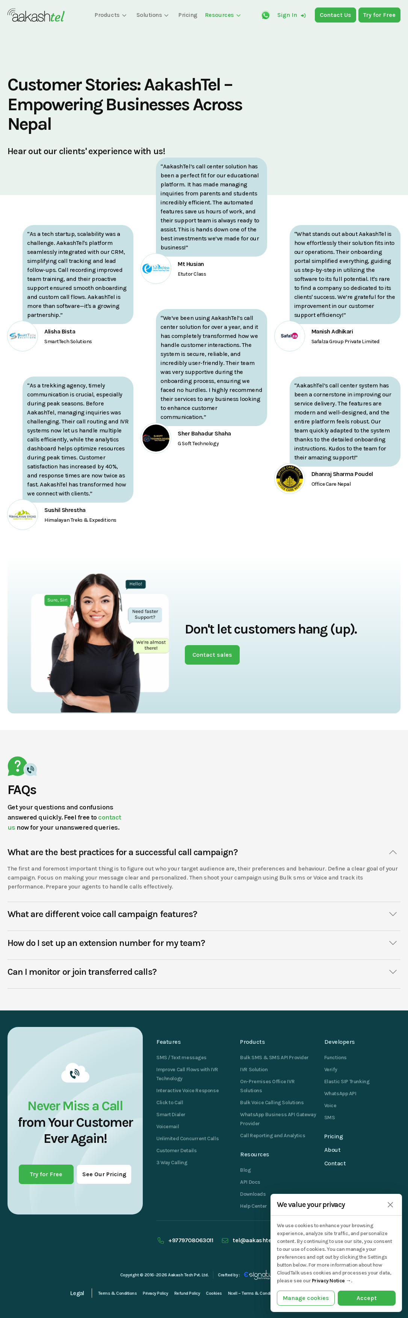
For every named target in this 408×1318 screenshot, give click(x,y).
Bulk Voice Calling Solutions (272, 1102)
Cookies (214, 1293)
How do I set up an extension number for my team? (204, 942)
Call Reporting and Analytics (272, 1135)
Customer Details (176, 1150)
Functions (335, 1057)
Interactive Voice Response (187, 1090)
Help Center (253, 1206)
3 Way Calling (171, 1162)
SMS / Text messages (181, 1057)
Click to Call (169, 1102)
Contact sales (212, 654)
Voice (330, 1105)
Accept (367, 1297)
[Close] (390, 1205)
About (332, 1149)
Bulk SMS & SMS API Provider (274, 1057)
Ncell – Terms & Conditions (254, 1293)
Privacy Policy (155, 1293)
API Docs (250, 1182)
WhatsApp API (340, 1093)
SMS (329, 1117)
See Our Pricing (104, 1174)
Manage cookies (306, 1297)
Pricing (333, 1136)
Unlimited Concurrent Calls (187, 1138)
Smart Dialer (171, 1114)
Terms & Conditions (117, 1293)
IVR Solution (253, 1069)
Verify (330, 1069)
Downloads (253, 1194)
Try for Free (46, 1174)
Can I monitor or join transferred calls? (204, 971)
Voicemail (167, 1126)
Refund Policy (187, 1293)
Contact (335, 1163)
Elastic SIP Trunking (347, 1081)
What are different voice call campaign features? (204, 914)
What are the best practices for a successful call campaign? (204, 852)
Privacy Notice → (331, 1280)
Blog (245, 1170)
